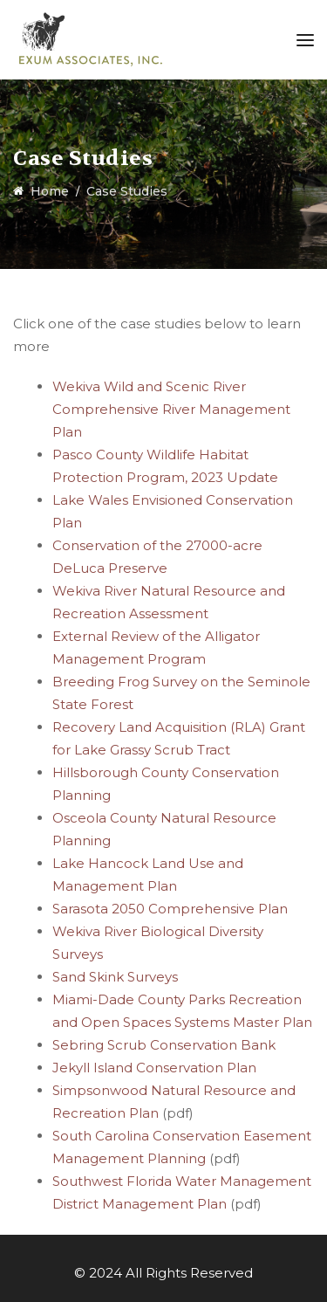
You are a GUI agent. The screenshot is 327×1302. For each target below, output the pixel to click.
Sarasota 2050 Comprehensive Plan (170, 908)
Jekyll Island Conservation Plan (154, 1067)
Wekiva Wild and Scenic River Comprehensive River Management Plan (171, 409)
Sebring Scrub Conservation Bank (164, 1045)
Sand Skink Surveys (115, 976)
